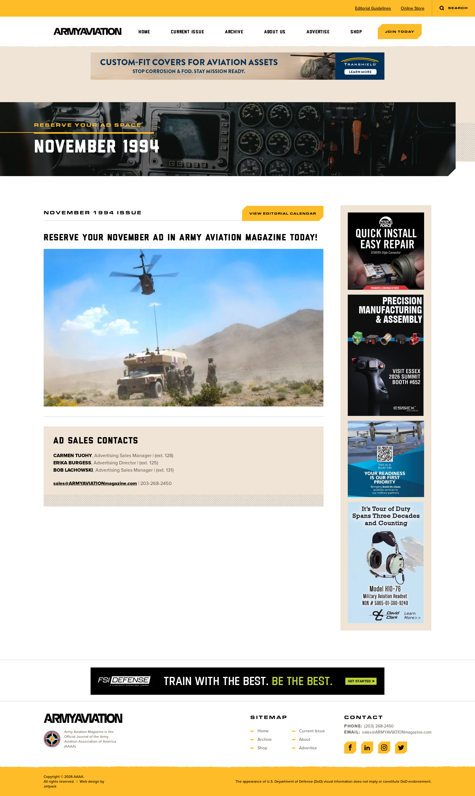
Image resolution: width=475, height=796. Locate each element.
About (304, 739)
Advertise (318, 32)
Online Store (412, 8)
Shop (356, 32)
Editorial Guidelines (373, 8)
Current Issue (187, 32)
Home (144, 32)
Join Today (399, 31)
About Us (275, 32)
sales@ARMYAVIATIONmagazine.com (396, 732)
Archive (234, 32)
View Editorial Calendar (282, 213)
